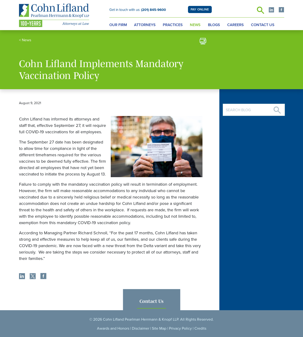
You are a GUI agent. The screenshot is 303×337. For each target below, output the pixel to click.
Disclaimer (140, 328)
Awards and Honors (113, 328)
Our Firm (118, 25)
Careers (235, 25)
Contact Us (262, 25)
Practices (173, 25)
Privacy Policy (180, 328)
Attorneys (145, 25)
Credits (200, 328)
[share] (22, 276)
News (195, 25)
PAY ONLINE (200, 9)
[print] (203, 42)
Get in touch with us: (137, 10)
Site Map (159, 328)
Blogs (214, 25)
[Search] (277, 108)
